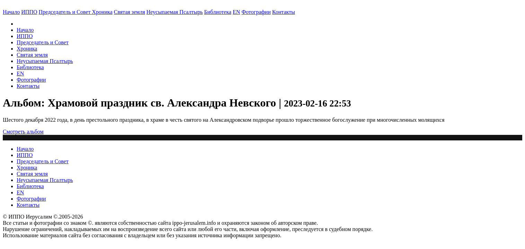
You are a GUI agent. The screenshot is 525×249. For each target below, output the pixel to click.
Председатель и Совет (65, 12)
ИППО (29, 12)
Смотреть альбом (23, 132)
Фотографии (31, 80)
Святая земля (129, 12)
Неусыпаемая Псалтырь (175, 12)
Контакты (28, 86)
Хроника (102, 12)
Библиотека (217, 12)
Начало (11, 12)
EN (236, 12)
